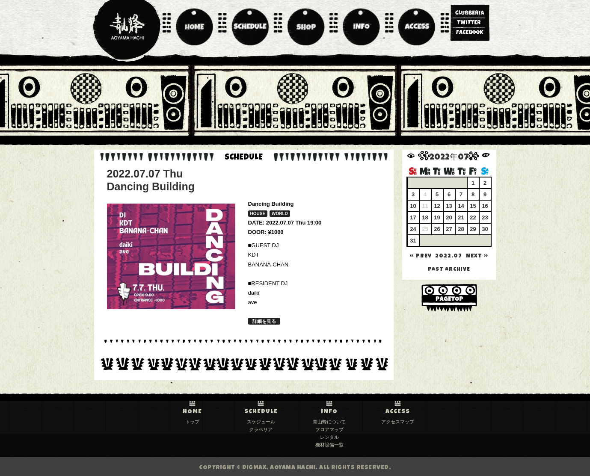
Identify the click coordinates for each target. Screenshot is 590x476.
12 (437, 206)
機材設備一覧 (329, 444)
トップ (192, 421)
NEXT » (477, 256)
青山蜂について (329, 421)
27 (449, 229)
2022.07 (448, 256)
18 (425, 217)
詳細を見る (264, 321)
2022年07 (449, 158)
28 (461, 229)
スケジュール (261, 421)
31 (413, 240)
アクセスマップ (397, 421)
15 (473, 206)
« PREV (420, 256)
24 (413, 229)
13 (449, 206)
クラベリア (261, 429)
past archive (449, 269)
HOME (192, 412)
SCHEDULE (261, 412)
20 (449, 217)
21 (461, 217)
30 (485, 229)
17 (413, 217)
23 (485, 217)
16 (485, 206)
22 (473, 217)
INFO (329, 412)
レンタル (329, 437)
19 (437, 217)
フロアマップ (329, 429)
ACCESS (397, 412)
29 (473, 229)
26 (437, 229)
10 (413, 206)
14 (461, 206)
